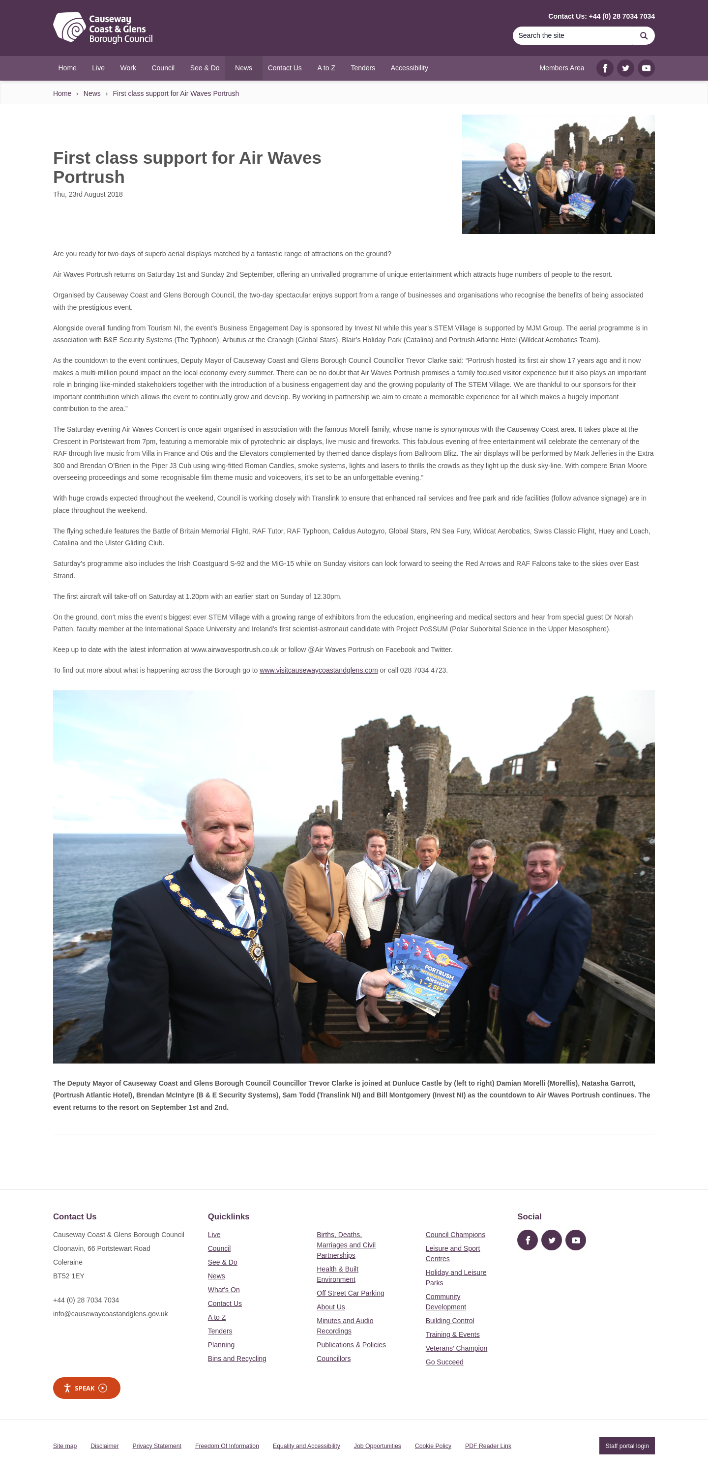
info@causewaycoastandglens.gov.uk (110, 1314)
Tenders (220, 1331)
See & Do (222, 1262)
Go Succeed (445, 1362)
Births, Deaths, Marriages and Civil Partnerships (346, 1245)
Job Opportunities (377, 1446)
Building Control (450, 1321)
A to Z (217, 1317)
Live (214, 1235)
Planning (221, 1345)
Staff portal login (627, 1446)
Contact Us (225, 1303)
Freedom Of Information (227, 1446)
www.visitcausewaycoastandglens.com (319, 670)
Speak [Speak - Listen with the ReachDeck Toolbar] (85, 1388)
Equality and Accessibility (306, 1446)
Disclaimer (104, 1446)
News (92, 93)
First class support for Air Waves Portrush (176, 93)
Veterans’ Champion (457, 1348)
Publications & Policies (351, 1345)
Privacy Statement (157, 1446)
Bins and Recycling (237, 1358)
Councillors (334, 1358)
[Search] (573, 36)
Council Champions (455, 1235)
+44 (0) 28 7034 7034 (86, 1300)
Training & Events (453, 1334)
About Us (331, 1307)
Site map (65, 1446)
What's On (224, 1290)
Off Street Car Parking (350, 1293)
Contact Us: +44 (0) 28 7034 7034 (601, 16)
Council (219, 1248)
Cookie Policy (433, 1446)
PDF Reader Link (488, 1446)
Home (62, 93)
